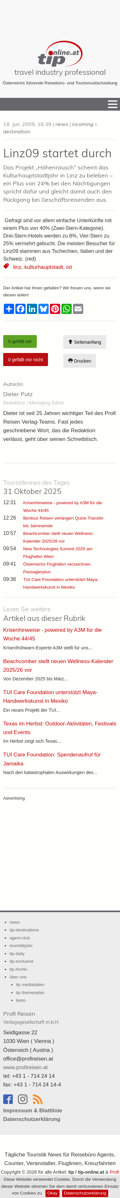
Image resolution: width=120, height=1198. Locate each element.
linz (17, 267)
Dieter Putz (18, 394)
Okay (52, 1193)
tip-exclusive (22, 961)
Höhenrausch (56, 167)
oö (69, 267)
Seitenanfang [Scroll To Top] (84, 342)
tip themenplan (30, 992)
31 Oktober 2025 (36, 487)
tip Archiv (18, 969)
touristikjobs (21, 945)
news (61, 124)
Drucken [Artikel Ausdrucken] (79, 361)
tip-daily (17, 953)
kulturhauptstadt (43, 267)
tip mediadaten (30, 984)
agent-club (20, 938)
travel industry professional (60, 72)
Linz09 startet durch (57, 153)
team (21, 1000)
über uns (18, 977)
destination (16, 131)
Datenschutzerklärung (85, 1193)
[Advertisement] (60, 16)
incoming (82, 124)
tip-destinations (24, 930)
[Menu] (112, 104)
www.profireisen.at (25, 1067)
